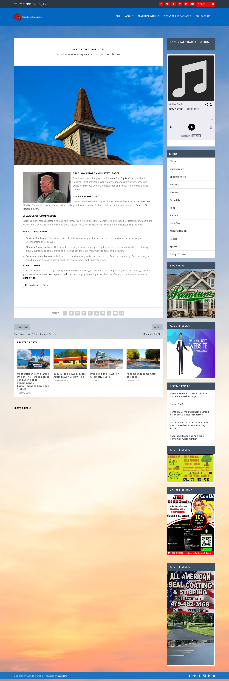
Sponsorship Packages (177, 17)
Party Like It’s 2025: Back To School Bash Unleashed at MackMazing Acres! (189, 427)
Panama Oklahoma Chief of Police (142, 377)
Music (173, 162)
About (129, 17)
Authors (174, 185)
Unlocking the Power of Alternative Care (104, 377)
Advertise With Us (148, 17)
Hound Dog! (176, 405)
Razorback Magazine (78, 55)
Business (174, 193)
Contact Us (203, 17)
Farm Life (175, 201)
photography (177, 170)
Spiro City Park (40, 4)
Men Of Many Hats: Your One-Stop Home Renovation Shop (189, 396)
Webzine (62, 677)
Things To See (178, 255)
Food (172, 209)
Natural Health (178, 232)
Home (117, 17)
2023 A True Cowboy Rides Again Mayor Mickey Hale (70, 377)
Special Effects (178, 178)
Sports (173, 248)
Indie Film (175, 224)
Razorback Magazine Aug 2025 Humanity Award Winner (187, 439)
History (174, 217)
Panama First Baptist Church (120, 179)
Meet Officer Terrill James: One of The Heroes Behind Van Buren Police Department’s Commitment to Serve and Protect (33, 383)
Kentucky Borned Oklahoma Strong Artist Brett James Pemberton (189, 415)
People (110, 55)
